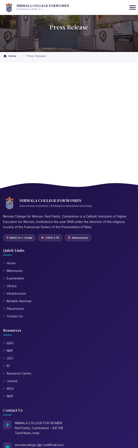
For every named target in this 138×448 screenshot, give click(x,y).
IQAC (8, 343)
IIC (6, 366)
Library (10, 286)
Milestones (13, 271)
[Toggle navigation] (132, 7)
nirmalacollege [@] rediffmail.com (39, 445)
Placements (13, 308)
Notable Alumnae (17, 301)
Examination (13, 278)
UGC (8, 358)
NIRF (8, 350)
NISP (8, 396)
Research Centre (17, 373)
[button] (23, 56)
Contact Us (13, 316)
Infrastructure (14, 293)
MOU (8, 388)
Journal (10, 381)
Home (10, 56)
